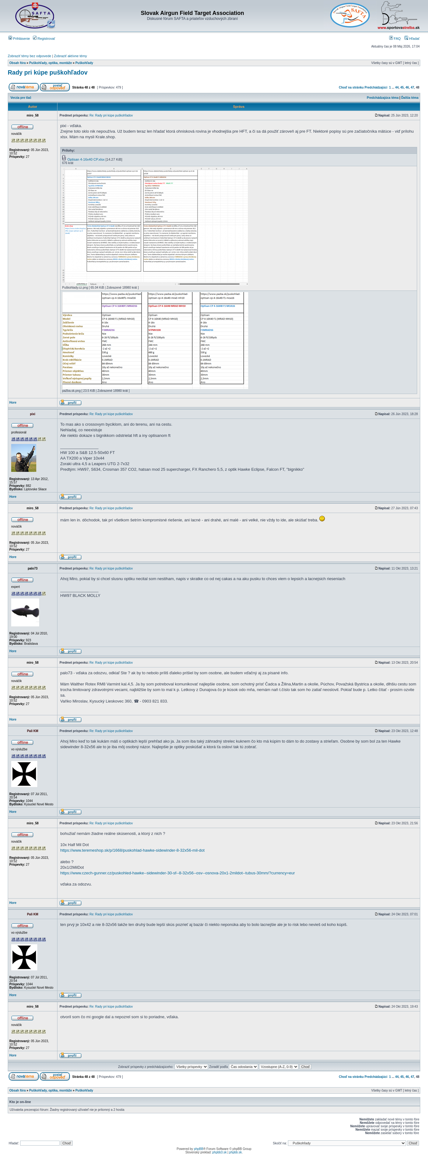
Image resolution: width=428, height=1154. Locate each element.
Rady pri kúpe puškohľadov (48, 72)
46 (407, 87)
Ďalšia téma (410, 97)
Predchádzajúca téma (382, 97)
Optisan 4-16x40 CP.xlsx (86, 159)
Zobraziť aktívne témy (70, 56)
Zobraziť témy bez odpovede (29, 56)
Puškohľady (84, 63)
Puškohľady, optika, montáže (50, 63)
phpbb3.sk (219, 1152)
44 (396, 87)
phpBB (198, 1149)
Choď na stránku (351, 87)
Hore (12, 402)
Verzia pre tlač (21, 97)
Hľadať (412, 38)
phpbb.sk (235, 1152)
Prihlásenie (19, 38)
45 (402, 87)
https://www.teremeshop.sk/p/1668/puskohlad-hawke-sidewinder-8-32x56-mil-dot (132, 850)
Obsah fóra (17, 63)
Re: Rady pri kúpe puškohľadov (111, 115)
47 (412, 87)
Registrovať (44, 38)
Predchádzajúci (376, 87)
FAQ (395, 38)
